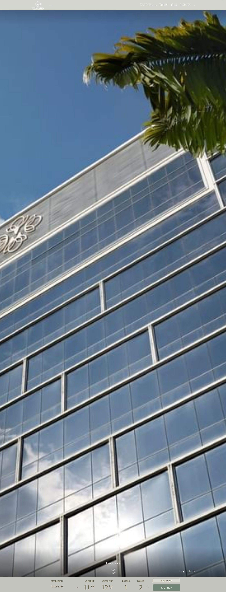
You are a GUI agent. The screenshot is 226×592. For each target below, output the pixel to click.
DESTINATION (57, 581)
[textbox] (62, 586)
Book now (166, 587)
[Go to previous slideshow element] (186, 571)
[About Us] (185, 5)
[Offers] (163, 5)
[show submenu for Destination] (156, 5)
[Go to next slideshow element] (194, 571)
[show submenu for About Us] (194, 5)
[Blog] (174, 5)
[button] (113, 566)
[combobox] (64, 587)
